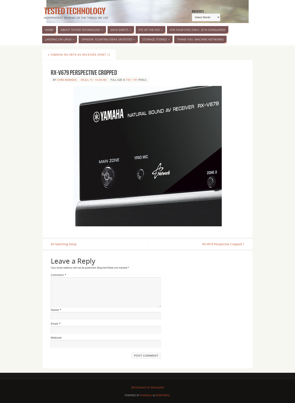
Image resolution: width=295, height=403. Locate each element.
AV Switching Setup (64, 244)
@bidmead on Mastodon (147, 387)
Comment (58, 275)
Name (56, 310)
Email (56, 323)
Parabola (146, 395)
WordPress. (163, 395)
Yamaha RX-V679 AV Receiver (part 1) (79, 54)
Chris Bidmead (67, 79)
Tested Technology (74, 11)
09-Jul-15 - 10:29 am (93, 79)
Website (56, 338)
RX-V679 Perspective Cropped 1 (223, 244)
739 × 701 (132, 79)
